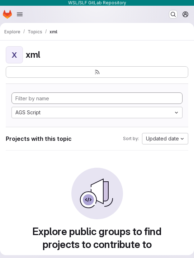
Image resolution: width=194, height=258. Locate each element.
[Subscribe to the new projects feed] (97, 72)
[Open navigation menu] (19, 14)
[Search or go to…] (173, 14)
